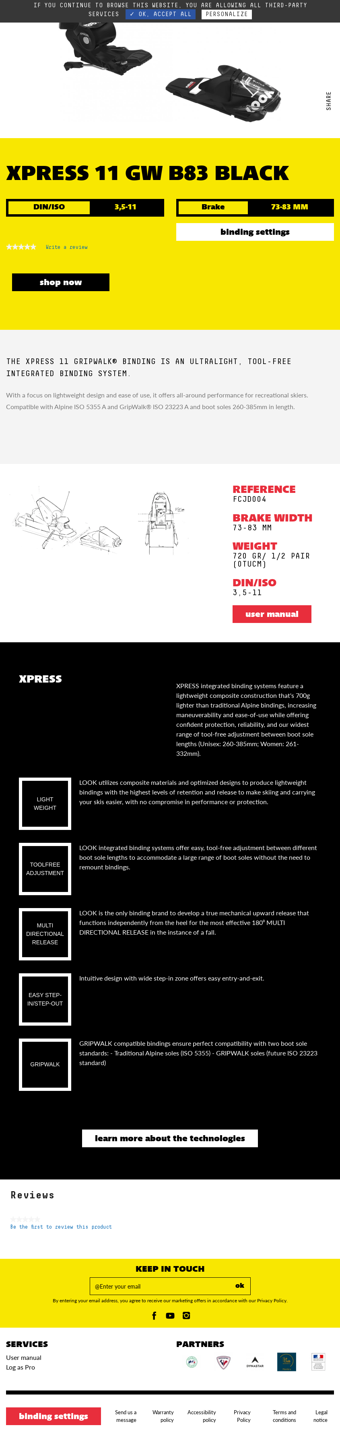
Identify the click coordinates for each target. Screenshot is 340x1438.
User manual (272, 615)
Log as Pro (20, 1367)
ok (239, 1286)
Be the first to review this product (61, 1227)
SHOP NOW (61, 283)
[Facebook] (154, 1318)
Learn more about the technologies (170, 1139)
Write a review (67, 249)
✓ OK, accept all (161, 14)
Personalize (227, 14)
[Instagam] (186, 1318)
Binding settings (255, 233)
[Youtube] (170, 1318)
